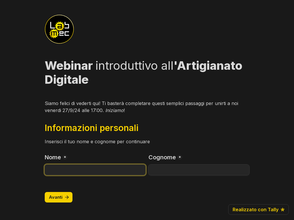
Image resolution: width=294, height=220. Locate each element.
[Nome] (95, 170)
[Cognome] (198, 170)
